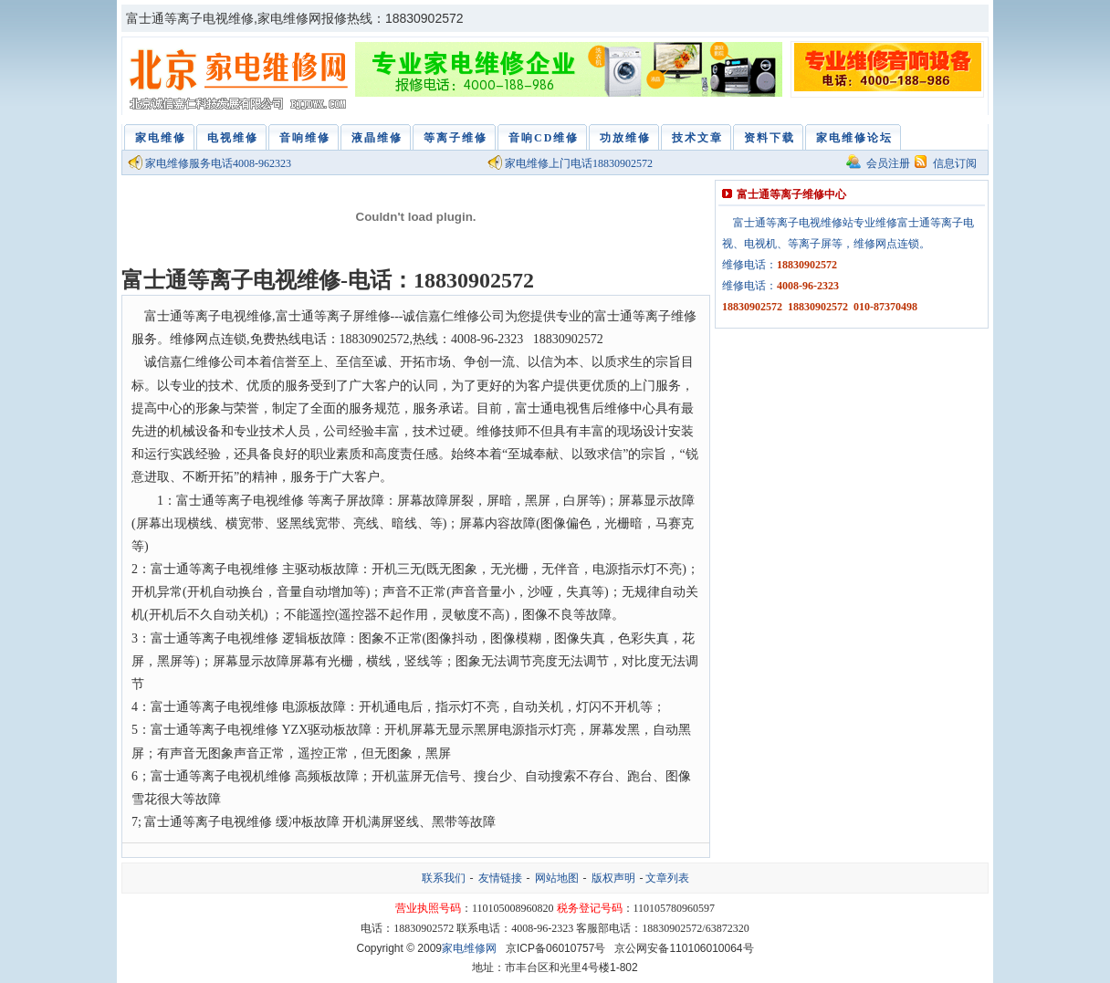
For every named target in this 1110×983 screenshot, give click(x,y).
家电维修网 (241, 81)
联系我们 (444, 878)
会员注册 (888, 163)
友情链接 (500, 878)
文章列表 (667, 878)
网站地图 (557, 878)
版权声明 (613, 878)
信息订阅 (955, 163)
